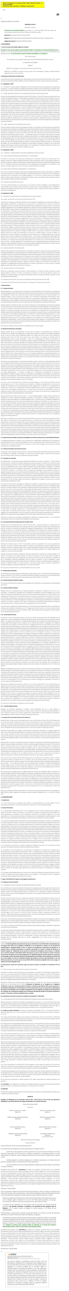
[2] (1, 1149)
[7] (1, 1248)
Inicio (4, 10)
